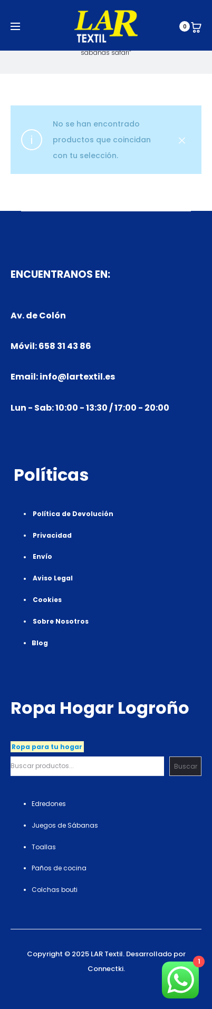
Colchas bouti (55, 889)
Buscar (185, 766)
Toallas (44, 846)
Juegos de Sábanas (65, 825)
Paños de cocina (59, 868)
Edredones (49, 803)
